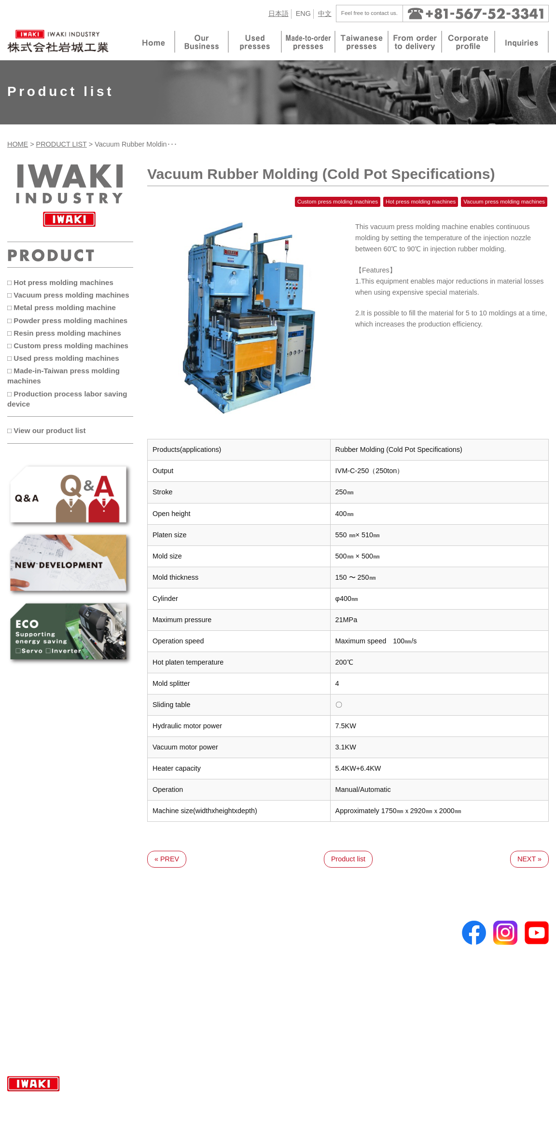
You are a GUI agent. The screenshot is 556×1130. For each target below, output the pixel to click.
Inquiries (296, 974)
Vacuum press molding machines (180, 951)
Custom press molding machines (179, 1002)
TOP (21, 926)
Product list (348, 859)
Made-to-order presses (50, 951)
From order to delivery (317, 926)
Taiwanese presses (44, 964)
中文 (325, 13)
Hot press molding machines (173, 939)
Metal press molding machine (174, 964)
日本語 (278, 13)
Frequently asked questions (56, 999)
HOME (17, 144)
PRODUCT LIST (61, 144)
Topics (293, 961)
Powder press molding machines (179, 976)
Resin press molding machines (176, 989)
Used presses (36, 976)
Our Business (35, 939)
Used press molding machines (175, 1014)
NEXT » (529, 859)
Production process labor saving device (189, 1039)
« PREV (166, 859)
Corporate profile (308, 939)
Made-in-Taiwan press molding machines (192, 1027)
